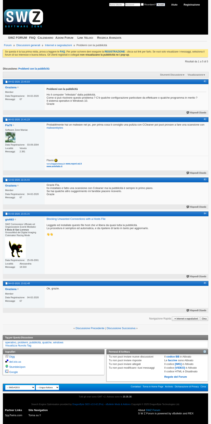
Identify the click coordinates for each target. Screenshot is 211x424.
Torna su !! (34, 415)
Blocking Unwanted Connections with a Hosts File (76, 218)
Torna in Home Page (153, 386)
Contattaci (136, 386)
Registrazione (192, 4)
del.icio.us (15, 361)
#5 (205, 283)
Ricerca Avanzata (109, 37)
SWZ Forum (153, 410)
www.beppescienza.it (56, 164)
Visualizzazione (195, 74)
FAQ (32, 37)
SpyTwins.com (13, 415)
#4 (205, 213)
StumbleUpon (17, 366)
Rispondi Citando (196, 112)
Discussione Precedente (90, 328)
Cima (204, 318)
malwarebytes (55, 127)
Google (13, 372)
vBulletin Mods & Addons (118, 404)
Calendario (45, 37)
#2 (205, 119)
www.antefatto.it (54, 166)
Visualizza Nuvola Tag (18, 345)
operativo (10, 342)
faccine (172, 360)
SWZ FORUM (17, 37)
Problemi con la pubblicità (33, 68)
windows (58, 342)
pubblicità (35, 342)
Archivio (169, 386)
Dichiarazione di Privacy (187, 386)
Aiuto (174, 4)
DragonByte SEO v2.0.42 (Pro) (87, 404)
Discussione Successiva (121, 328)
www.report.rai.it (74, 164)
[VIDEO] (180, 367)
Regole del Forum (175, 376)
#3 (205, 179)
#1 (205, 81)
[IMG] (178, 364)
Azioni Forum (64, 37)
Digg (12, 356)
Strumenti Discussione (171, 74)
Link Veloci (85, 37)
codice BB (172, 356)
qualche (47, 342)
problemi (23, 342)
